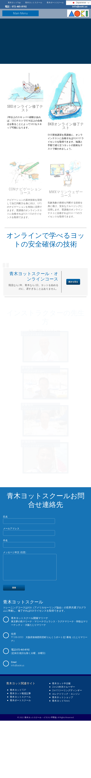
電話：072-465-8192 (16, 6)
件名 (29, 596)
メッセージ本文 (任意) (31, 621)
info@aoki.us (79, 6)
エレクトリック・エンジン (66, 752)
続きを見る (73, 336)
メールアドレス (29, 584)
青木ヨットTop (14, 2)
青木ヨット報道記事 (20, 751)
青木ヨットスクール (33, 2)
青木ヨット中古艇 (61, 741)
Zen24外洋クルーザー (63, 745)
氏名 (29, 572)
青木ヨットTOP (18, 748)
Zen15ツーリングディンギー (67, 748)
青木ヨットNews (61, 758)
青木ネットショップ (62, 755)
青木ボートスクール (55, 2)
